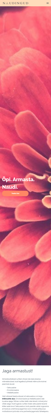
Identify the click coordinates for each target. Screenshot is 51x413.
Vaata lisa (15, 193)
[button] (47, 3)
